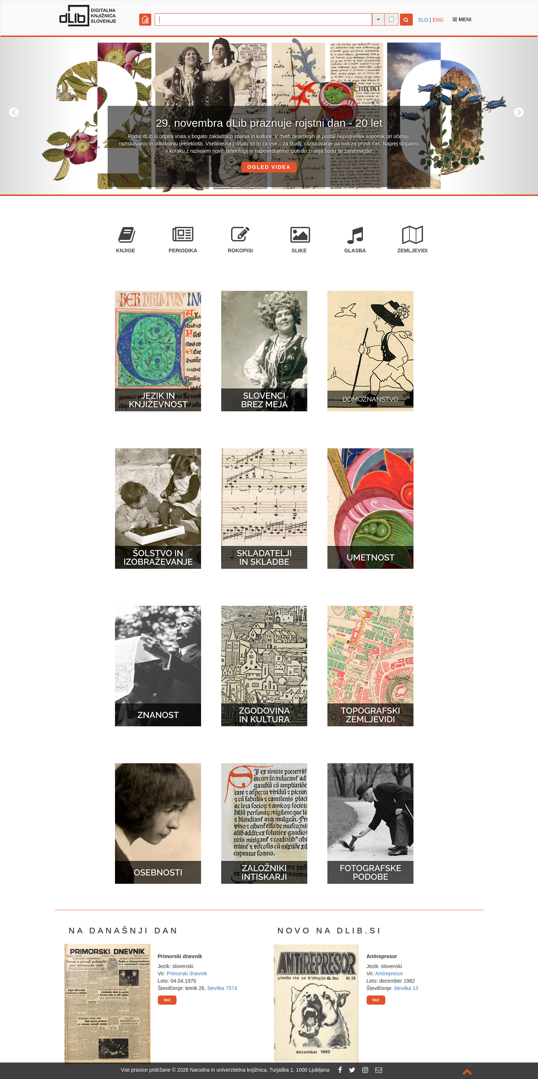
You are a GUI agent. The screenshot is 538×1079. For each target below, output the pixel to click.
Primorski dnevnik (187, 973)
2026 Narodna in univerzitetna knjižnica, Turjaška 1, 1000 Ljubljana (253, 1070)
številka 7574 (222, 988)
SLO (423, 20)
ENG (438, 20)
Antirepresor (389, 973)
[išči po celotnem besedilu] (391, 19)
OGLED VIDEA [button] (269, 167)
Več (167, 1000)
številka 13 (406, 988)
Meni (462, 19)
